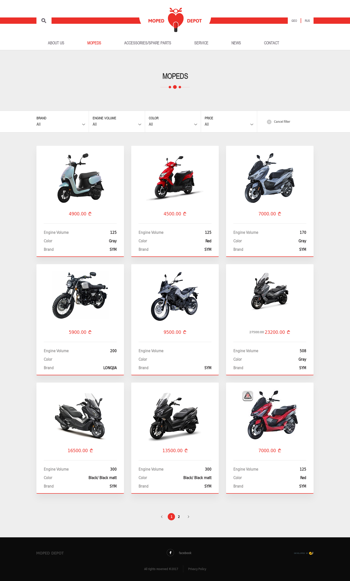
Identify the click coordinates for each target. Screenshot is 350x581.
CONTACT (271, 43)
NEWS (236, 43)
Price (209, 118)
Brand (41, 118)
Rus (307, 21)
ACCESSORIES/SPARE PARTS (147, 43)
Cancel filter (278, 121)
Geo (294, 21)
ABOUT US (56, 43)
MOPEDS (94, 43)
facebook (179, 552)
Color (153, 118)
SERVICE (201, 43)
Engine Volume (104, 118)
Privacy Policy (197, 569)
